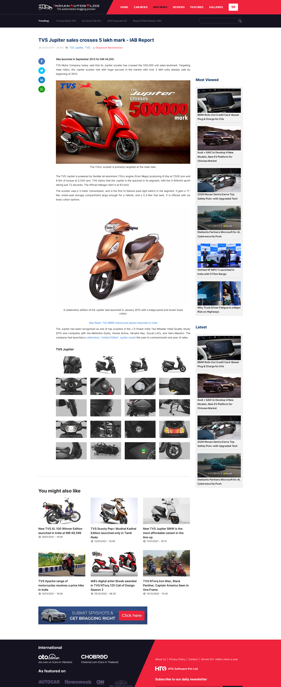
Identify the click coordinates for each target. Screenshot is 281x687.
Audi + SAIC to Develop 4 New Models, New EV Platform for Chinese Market (215, 156)
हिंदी (233, 7)
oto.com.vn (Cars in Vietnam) (55, 662)
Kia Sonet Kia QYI (91, 20)
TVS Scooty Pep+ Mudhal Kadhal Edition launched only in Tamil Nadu (113, 533)
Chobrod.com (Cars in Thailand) (99, 662)
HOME (124, 7)
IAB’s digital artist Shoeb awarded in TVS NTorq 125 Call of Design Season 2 (114, 585)
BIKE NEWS (160, 7)
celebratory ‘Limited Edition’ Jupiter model (111, 337)
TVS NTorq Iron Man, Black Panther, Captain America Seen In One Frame (166, 585)
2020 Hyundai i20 (117, 20)
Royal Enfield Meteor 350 (147, 20)
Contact (193, 659)
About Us (160, 659)
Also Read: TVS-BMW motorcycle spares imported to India (123, 322)
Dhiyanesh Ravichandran (107, 47)
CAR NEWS (140, 7)
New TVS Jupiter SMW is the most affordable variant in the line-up (163, 533)
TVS (87, 47)
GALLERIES (216, 7)
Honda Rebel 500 (66, 20)
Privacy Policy (177, 659)
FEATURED (196, 7)
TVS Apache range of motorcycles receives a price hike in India (61, 585)
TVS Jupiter (76, 47)
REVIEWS (179, 7)
